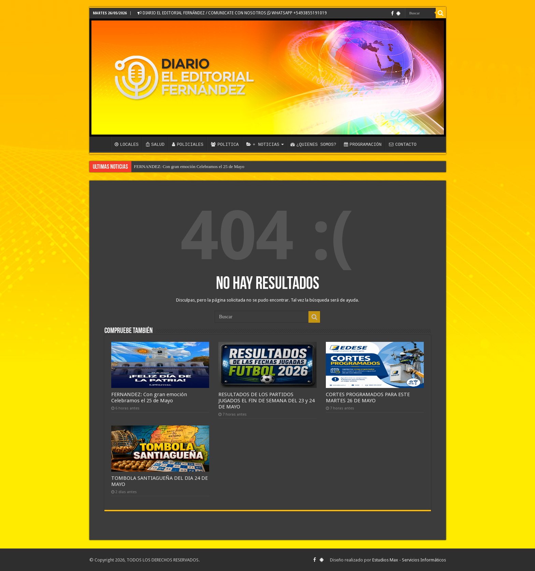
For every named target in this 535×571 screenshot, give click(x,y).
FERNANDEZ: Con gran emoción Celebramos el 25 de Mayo (189, 166)
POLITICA (224, 144)
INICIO (102, 144)
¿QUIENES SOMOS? (313, 144)
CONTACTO (402, 144)
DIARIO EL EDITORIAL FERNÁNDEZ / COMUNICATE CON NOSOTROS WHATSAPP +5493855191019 (232, 13)
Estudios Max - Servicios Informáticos (409, 559)
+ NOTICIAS (262, 144)
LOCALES (127, 144)
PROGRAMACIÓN (363, 144)
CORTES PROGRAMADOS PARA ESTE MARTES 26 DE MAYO (368, 397)
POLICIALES (187, 144)
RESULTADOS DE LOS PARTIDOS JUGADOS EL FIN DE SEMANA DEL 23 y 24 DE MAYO (266, 400)
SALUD (155, 144)
